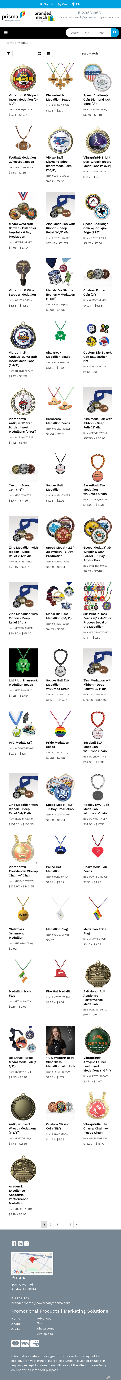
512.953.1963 (89, 12)
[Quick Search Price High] (104, 32)
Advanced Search (44, 1321)
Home (15, 1318)
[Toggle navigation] (6, 32)
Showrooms (45, 1328)
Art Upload (45, 1334)
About (15, 1324)
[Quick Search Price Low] (90, 32)
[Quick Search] (74, 32)
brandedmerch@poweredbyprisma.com (89, 17)
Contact (17, 1329)
